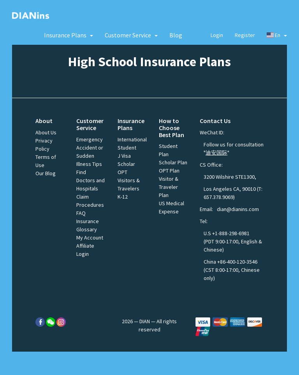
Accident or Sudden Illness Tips (89, 155)
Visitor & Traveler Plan (168, 187)
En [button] (277, 35)
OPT (122, 172)
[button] (68, 35)
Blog (175, 35)
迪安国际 (216, 152)
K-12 (123, 196)
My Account (89, 237)
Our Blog (45, 173)
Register (245, 35)
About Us (45, 132)
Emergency (89, 139)
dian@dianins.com (238, 209)
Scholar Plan (173, 162)
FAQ (81, 213)
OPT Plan (169, 170)
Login (217, 35)
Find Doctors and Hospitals (90, 180)
